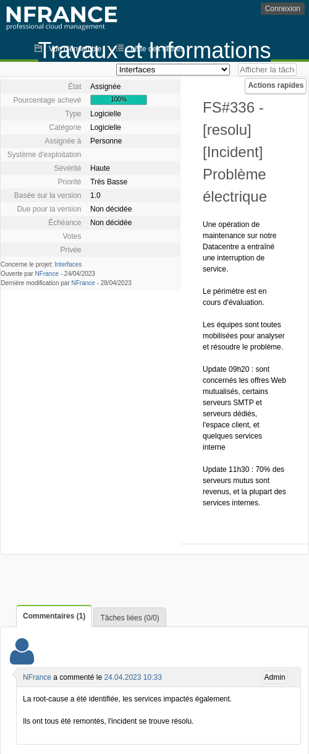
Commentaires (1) (54, 616)
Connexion (282, 8)
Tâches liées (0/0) (129, 618)
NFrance (47, 273)
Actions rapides (275, 85)
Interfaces (68, 264)
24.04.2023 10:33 (132, 677)
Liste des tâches (157, 49)
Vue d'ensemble (75, 49)
